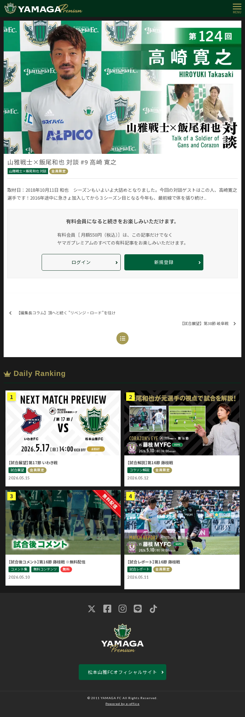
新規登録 (164, 262)
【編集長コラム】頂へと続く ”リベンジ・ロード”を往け (62, 313)
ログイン (81, 262)
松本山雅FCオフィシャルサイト (122, 672)
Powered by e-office (122, 703)
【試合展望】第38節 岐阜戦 (208, 323)
